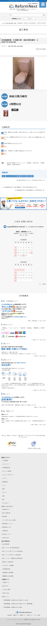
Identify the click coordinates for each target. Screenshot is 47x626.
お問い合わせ (5, 537)
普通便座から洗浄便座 (7, 576)
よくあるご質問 (6, 589)
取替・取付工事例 (9, 23)
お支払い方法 (5, 593)
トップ (3, 23)
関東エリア (16, 615)
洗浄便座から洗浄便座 (7, 572)
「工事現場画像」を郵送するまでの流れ (12, 607)
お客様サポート (6, 509)
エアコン (4, 492)
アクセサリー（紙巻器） (8, 565)
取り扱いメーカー (6, 534)
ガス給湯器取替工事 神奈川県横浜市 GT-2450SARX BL (29, 190)
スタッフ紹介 (37, 615)
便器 (15, 23)
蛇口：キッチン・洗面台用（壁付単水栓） (12, 558)
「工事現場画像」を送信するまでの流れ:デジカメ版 (15, 600)
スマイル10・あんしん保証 (9, 520)
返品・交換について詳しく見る (38, 424)
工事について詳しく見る (40, 356)
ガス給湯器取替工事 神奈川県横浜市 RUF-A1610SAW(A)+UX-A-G (20, 187)
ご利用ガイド (5, 582)
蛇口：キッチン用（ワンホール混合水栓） (12, 551)
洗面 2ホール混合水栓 (7, 562)
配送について (5, 596)
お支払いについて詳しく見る (39, 339)
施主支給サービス (6, 527)
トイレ (4, 485)
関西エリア (23, 615)
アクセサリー (5, 503)
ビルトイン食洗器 (6, 471)
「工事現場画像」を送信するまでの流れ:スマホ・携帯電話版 (17, 603)
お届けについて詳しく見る (40, 390)
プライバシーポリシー (18, 619)
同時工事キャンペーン (7, 523)
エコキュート (5, 464)
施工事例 (4, 516)
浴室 (3, 496)
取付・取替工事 (6, 513)
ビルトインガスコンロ (7, 474)
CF (3, 176)
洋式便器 (30, 176)
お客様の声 (5, 530)
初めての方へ (5, 586)
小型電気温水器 (6, 467)
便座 (12, 46)
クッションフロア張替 (13, 176)
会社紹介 (10, 615)
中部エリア (29, 615)
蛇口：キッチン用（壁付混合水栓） (11, 547)
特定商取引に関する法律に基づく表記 (32, 619)
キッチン (4, 478)
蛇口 (3, 499)
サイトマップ (10, 619)
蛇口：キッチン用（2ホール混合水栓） (12, 554)
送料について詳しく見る (40, 407)
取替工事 (23, 176)
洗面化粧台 (5, 481)
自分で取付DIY (6, 544)
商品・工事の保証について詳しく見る (37, 320)
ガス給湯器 (5, 460)
